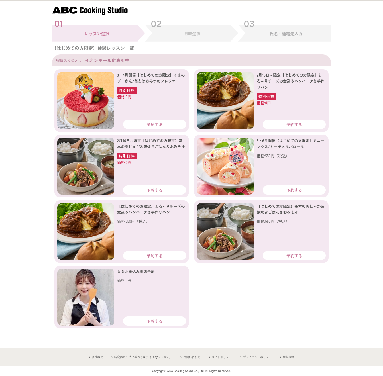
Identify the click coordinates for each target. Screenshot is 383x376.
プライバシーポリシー (257, 357)
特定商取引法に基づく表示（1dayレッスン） (143, 357)
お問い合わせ (191, 357)
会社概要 (97, 357)
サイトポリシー (222, 357)
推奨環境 (288, 357)
